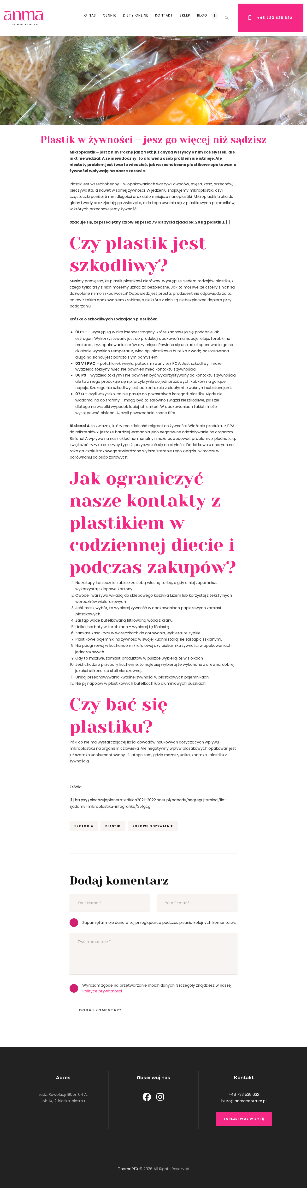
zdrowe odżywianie (153, 826)
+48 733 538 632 (244, 1094)
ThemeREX (128, 1171)
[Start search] (226, 18)
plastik (113, 826)
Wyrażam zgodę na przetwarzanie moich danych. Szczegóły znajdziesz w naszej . (156, 988)
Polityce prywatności (102, 991)
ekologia (83, 826)
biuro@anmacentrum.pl (243, 1101)
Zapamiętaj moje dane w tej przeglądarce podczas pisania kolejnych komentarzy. (159, 922)
